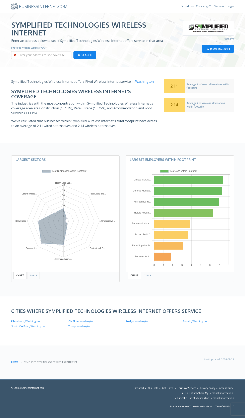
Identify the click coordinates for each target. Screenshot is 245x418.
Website (229, 39)
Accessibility (226, 388)
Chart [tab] (20, 275)
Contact (139, 388)
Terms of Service (186, 388)
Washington (144, 81)
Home (14, 362)
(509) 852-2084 (220, 49)
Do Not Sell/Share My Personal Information (209, 393)
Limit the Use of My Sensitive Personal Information (205, 398)
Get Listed (168, 388)
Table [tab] (33, 275)
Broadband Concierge (196, 6)
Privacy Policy (207, 388)
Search (86, 55)
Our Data (153, 388)
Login (230, 6)
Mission (219, 6)
